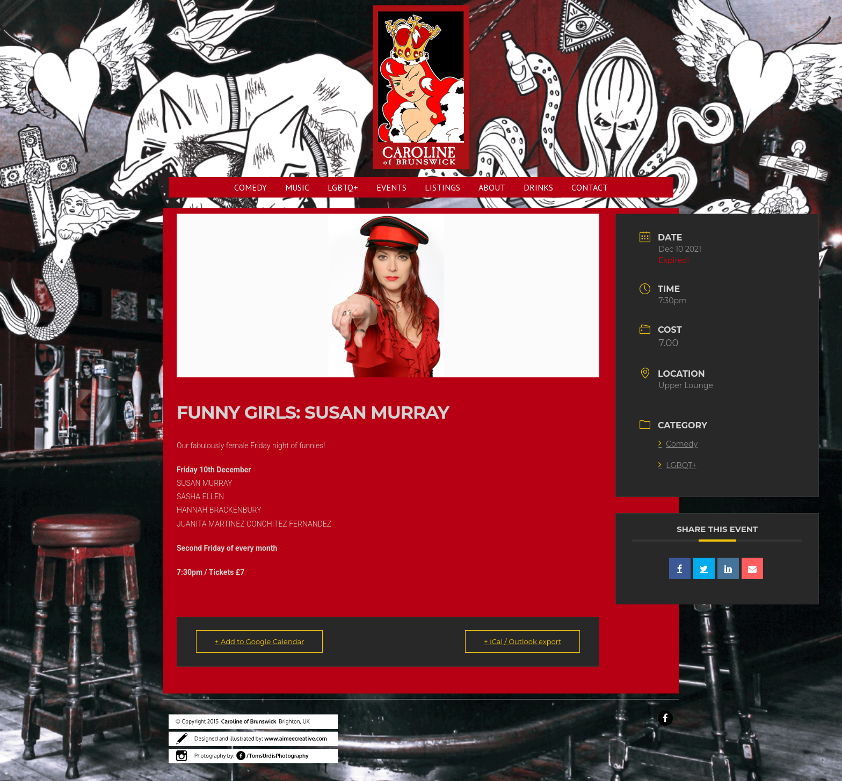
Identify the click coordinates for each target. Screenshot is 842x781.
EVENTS (391, 187)
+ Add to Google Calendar (259, 641)
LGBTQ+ (343, 187)
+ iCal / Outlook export (522, 641)
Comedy (678, 444)
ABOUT (491, 187)
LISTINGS (442, 187)
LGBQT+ (677, 465)
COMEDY (250, 187)
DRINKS (538, 187)
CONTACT (589, 187)
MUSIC (297, 187)
